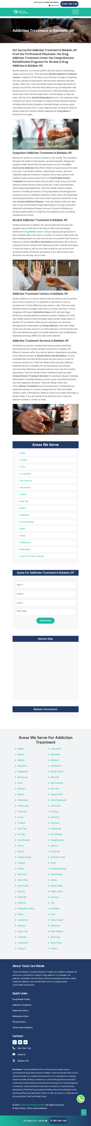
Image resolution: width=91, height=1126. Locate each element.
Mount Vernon (57, 771)
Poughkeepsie (57, 840)
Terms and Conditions (23, 1027)
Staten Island (57, 891)
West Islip (55, 937)
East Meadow (24, 840)
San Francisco (26, 480)
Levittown (22, 937)
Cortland (21, 823)
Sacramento (25, 487)
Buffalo (21, 794)
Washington (25, 549)
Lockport (22, 948)
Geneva (21, 868)
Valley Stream (57, 920)
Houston (23, 460)
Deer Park (22, 828)
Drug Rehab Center (21, 999)
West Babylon (57, 931)
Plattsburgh (56, 828)
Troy (52, 903)
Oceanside (55, 806)
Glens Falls (23, 880)
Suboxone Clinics (20, 1010)
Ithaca (20, 914)
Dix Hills (21, 834)
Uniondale (55, 908)
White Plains (56, 943)
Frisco (23, 467)
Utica (53, 914)
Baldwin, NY (21, 1061)
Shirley (54, 880)
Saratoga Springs (58, 868)
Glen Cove (22, 874)
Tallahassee (25, 542)
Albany (23, 508)
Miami (22, 529)
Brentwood (22, 777)
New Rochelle (57, 783)
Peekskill (55, 817)
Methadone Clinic (21, 1016)
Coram (20, 817)
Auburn (21, 754)
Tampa (23, 535)
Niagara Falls (56, 794)
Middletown (56, 766)
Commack (22, 811)
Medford (55, 760)
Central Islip (23, 806)
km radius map (45, 670)
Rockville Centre (58, 857)
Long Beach (56, 749)
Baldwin (21, 760)
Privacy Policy (19, 1022)
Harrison (21, 891)
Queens (23, 494)
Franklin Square (24, 857)
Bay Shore (22, 766)
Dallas (23, 453)
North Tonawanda (58, 800)
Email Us (19, 1054)
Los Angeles (25, 474)
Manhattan (24, 515)
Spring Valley (57, 885)
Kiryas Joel (23, 931)
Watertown (55, 925)
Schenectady (56, 874)
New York (24, 501)
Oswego (54, 811)
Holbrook (22, 903)
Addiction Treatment (22, 1005)
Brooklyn (22, 788)
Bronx (20, 783)
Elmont (21, 851)
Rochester (55, 851)
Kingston (22, 925)
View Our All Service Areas (32, 556)
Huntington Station (26, 908)
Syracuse (55, 897)
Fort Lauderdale (27, 522)
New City (55, 777)
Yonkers (54, 948)
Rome (53, 863)
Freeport (21, 863)
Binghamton (23, 771)
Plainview (55, 823)
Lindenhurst (23, 943)
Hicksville (22, 897)
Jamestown (23, 920)
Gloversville (23, 885)
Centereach (23, 800)
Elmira (20, 846)
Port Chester (56, 834)
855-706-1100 (69, 4)
